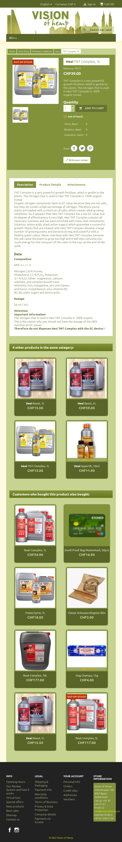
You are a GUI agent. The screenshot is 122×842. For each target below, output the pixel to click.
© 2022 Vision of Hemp (61, 837)
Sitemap (11, 815)
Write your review (77, 160)
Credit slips (70, 790)
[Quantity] (67, 108)
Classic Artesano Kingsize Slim (87, 612)
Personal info (71, 781)
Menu (13, 37)
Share (74, 148)
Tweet (82, 148)
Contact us (13, 819)
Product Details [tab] (50, 184)
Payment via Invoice (42, 820)
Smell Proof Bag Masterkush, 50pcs (86, 550)
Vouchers (69, 799)
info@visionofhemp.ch (107, 811)
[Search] (97, 29)
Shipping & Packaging (41, 783)
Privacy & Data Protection (44, 808)
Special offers (15, 802)
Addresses (70, 795)
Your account (73, 776)
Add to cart (91, 108)
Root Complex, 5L (87, 738)
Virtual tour (13, 797)
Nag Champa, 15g (87, 675)
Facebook (10, 830)
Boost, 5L (87, 403)
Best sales (12, 810)
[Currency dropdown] (72, 4)
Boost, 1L (35, 403)
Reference (68, 68)
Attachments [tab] (76, 184)
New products (15, 806)
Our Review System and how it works (17, 789)
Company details (45, 814)
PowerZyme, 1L (35, 612)
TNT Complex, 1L (35, 466)
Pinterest (90, 148)
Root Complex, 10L (35, 675)
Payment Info (43, 789)
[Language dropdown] (47, 4)
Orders (67, 786)
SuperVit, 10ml (87, 466)
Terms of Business (46, 802)
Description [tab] (25, 184)
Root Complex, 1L (35, 550)
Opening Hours (15, 781)
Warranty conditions (41, 795)
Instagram (17, 830)
